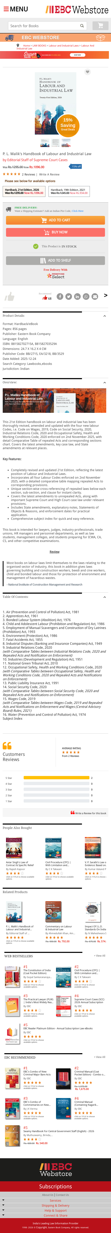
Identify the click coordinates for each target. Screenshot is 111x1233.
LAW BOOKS (39, 45)
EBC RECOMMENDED (19, 1057)
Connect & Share (55, 1215)
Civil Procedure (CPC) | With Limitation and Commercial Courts (58, 864)
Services (55, 1200)
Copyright (41, 1227)
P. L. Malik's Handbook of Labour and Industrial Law (19, 928)
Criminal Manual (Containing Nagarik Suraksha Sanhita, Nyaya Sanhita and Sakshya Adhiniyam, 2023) (87, 1103)
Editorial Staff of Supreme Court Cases (37, 160)
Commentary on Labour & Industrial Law (58, 928)
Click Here (78, 210)
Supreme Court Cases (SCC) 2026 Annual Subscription (89, 1001)
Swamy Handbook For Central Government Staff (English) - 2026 (58, 1131)
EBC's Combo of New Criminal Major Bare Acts (37, 1073)
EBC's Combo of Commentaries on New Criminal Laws (36, 1103)
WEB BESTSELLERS (18, 956)
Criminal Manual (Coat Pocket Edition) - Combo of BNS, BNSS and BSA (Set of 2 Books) (89, 1073)
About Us (47, 1194)
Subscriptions (55, 1186)
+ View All (99, 955)
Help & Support (56, 1210)
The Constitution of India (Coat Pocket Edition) (37, 972)
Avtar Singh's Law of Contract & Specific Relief (20, 864)
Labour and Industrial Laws (64, 45)
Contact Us (62, 1194)
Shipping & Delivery (55, 1205)
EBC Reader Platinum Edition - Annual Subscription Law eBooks (58, 1028)
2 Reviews (28, 174)
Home (26, 45)
